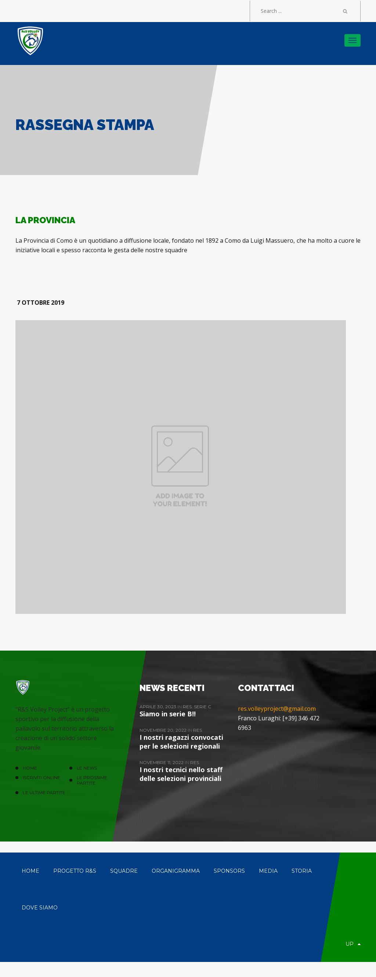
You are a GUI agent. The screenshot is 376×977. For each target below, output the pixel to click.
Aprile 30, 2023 (158, 706)
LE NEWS (87, 768)
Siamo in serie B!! (168, 713)
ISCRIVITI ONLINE (41, 777)
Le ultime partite (44, 792)
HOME (30, 768)
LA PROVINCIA (45, 220)
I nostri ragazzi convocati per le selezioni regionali (181, 741)
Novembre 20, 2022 (164, 730)
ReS (187, 706)
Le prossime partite (92, 780)
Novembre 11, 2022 (162, 762)
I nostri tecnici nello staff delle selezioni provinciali (181, 774)
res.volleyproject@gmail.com (277, 709)
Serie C (202, 706)
